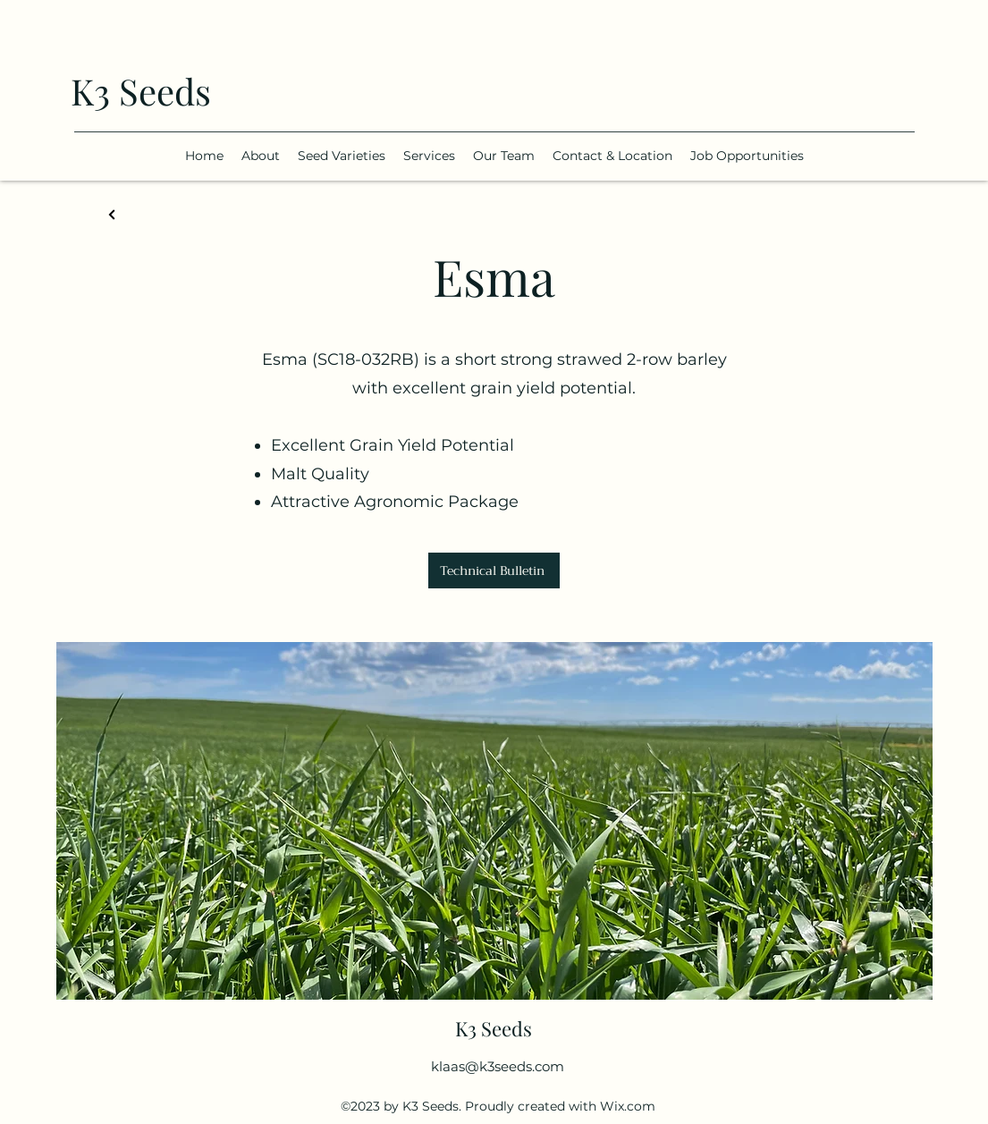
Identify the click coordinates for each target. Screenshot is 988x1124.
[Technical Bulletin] (494, 570)
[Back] (112, 215)
